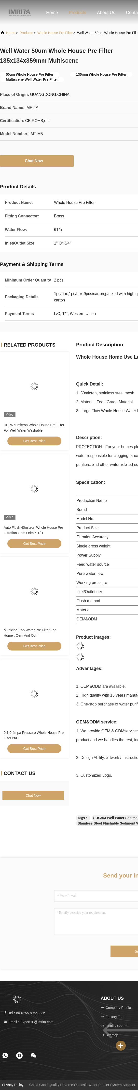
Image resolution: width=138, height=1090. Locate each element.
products (26, 33)
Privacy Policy (12, 1085)
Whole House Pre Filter (55, 33)
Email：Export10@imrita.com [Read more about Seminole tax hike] (28, 1022)
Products (77, 12)
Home (52, 12)
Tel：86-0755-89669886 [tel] (24, 1013)
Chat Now (37, 160)
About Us (106, 12)
